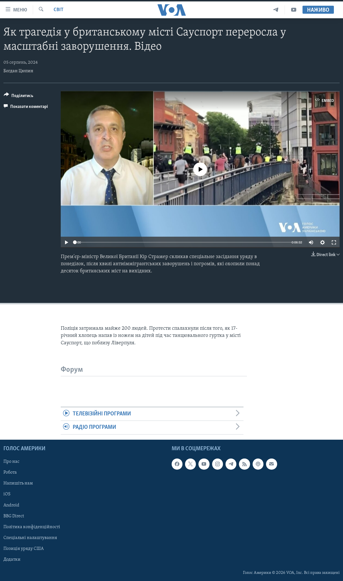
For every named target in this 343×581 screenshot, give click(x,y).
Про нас (11, 461)
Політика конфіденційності (31, 526)
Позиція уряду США (23, 548)
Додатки (12, 559)
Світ (59, 10)
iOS (7, 494)
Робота (10, 472)
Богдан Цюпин (18, 71)
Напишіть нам (18, 483)
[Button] (18, 96)
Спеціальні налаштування (30, 537)
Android (11, 505)
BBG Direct (13, 516)
